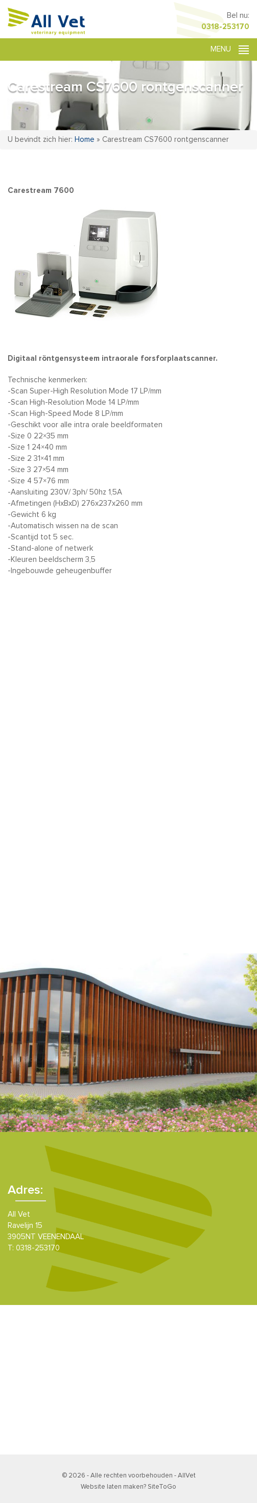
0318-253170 (225, 27)
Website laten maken (112, 1487)
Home (85, 139)
